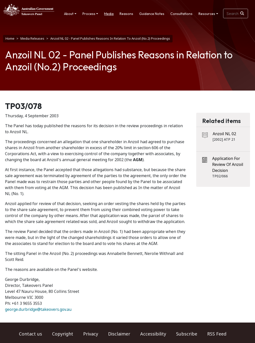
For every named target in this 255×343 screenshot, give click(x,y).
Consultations (181, 13)
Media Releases (32, 38)
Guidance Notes (151, 13)
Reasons (126, 13)
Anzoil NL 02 (224, 134)
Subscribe (186, 334)
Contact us (30, 334)
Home (9, 38)
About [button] (68, 13)
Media (109, 13)
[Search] (242, 13)
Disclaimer (119, 334)
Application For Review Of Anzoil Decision (227, 164)
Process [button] (88, 13)
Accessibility (153, 334)
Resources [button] (206, 13)
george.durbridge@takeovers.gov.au (38, 309)
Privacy (90, 334)
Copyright (62, 334)
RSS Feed (216, 334)
